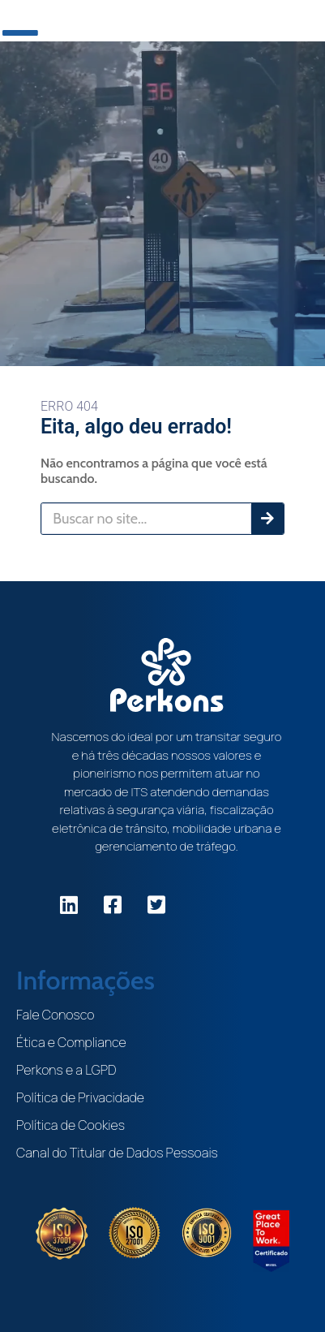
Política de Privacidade (80, 1097)
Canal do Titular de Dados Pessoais (117, 1153)
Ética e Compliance (71, 1042)
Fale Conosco (55, 1015)
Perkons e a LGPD (66, 1070)
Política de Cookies (70, 1125)
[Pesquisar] (267, 518)
